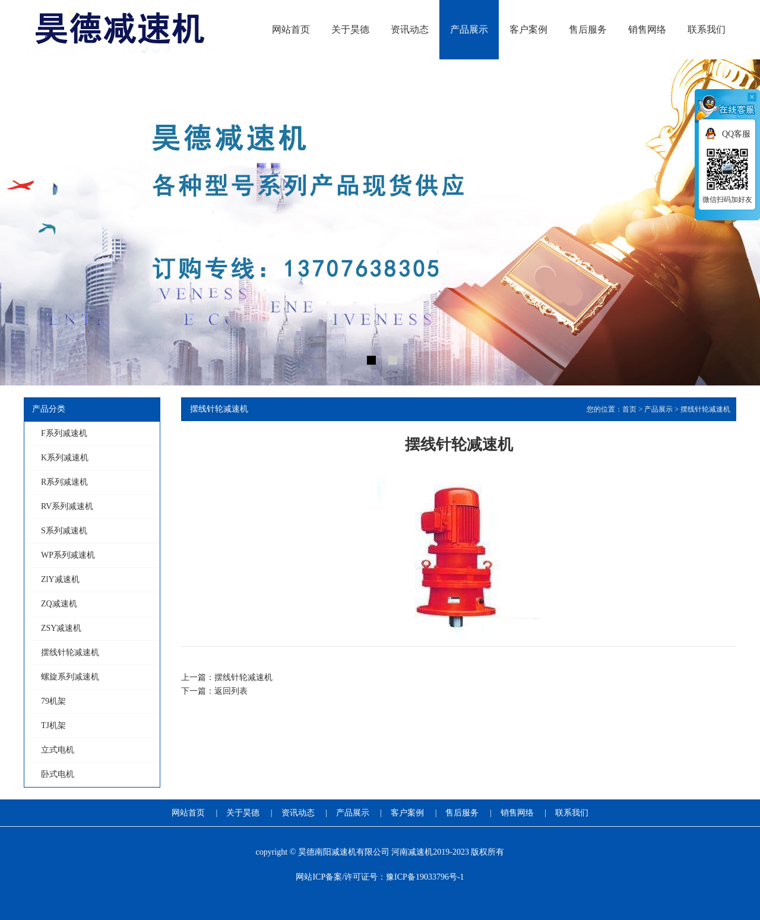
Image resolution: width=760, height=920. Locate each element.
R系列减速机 (64, 482)
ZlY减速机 (60, 579)
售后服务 (462, 812)
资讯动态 (298, 812)
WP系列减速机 (68, 555)
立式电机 (57, 749)
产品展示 (658, 409)
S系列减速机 (64, 530)
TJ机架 (53, 725)
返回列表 (231, 691)
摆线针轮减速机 (70, 652)
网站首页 (188, 812)
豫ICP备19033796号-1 (425, 876)
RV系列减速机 (67, 506)
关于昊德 (242, 812)
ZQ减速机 (59, 603)
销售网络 (517, 812)
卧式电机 (57, 774)
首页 (629, 409)
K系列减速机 (64, 457)
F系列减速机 (64, 433)
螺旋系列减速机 (70, 676)
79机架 (53, 701)
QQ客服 (736, 133)
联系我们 (571, 812)
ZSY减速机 (61, 628)
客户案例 (407, 812)
